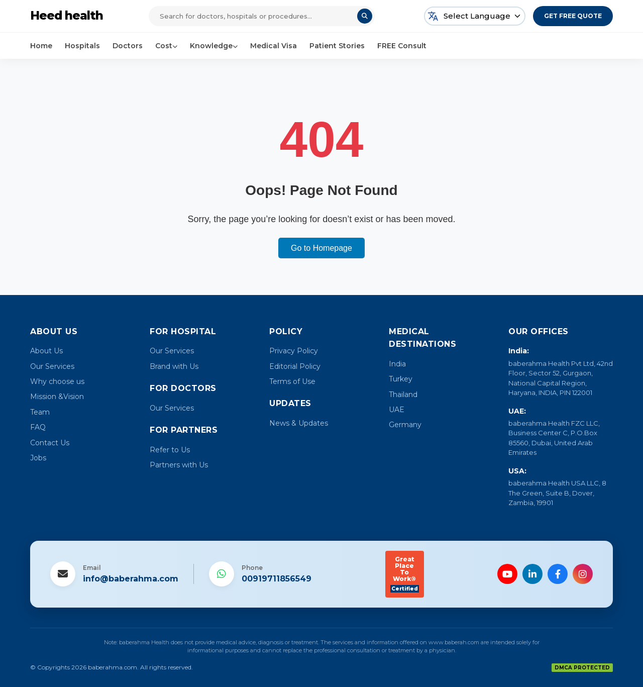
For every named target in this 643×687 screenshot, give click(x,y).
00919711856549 (276, 578)
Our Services (52, 366)
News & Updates (298, 423)
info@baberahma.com (130, 578)
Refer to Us (170, 449)
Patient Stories (337, 45)
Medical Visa (273, 45)
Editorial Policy (294, 366)
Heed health (67, 16)
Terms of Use (292, 381)
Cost (166, 45)
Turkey (400, 378)
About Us (46, 350)
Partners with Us (179, 464)
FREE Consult (401, 45)
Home (41, 45)
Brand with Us (174, 366)
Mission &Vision (57, 396)
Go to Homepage (321, 248)
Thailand (403, 394)
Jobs (38, 457)
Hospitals (82, 45)
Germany (405, 424)
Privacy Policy (293, 350)
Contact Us (49, 442)
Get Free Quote (573, 16)
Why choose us (57, 381)
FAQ (38, 427)
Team (40, 412)
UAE (396, 409)
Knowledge (214, 45)
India (397, 363)
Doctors (128, 45)
